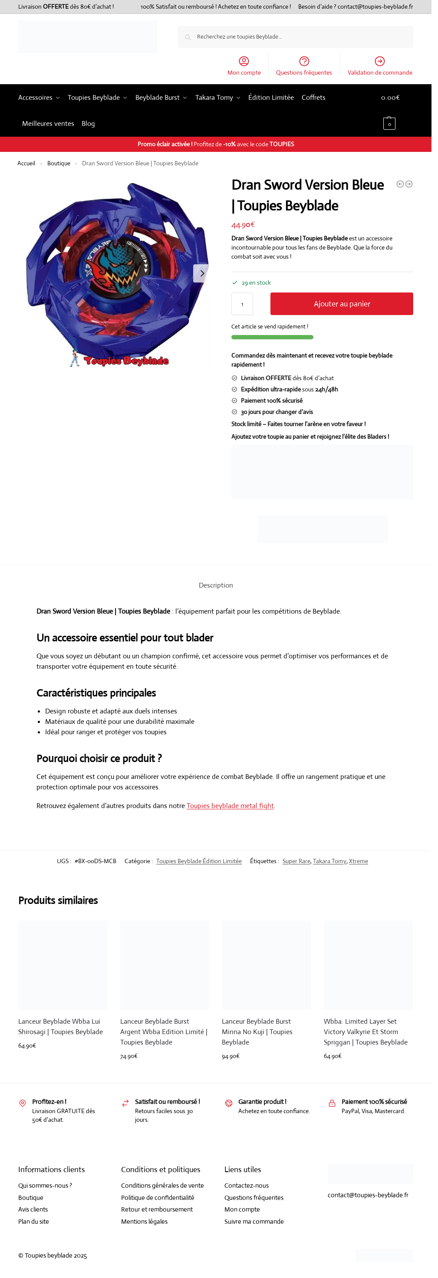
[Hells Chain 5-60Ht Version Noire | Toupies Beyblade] (409, 184)
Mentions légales (144, 1221)
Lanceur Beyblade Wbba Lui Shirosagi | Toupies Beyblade (60, 1026)
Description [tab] (216, 585)
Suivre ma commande (254, 1221)
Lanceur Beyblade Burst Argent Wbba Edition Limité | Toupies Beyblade (163, 1032)
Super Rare (296, 861)
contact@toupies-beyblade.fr (375, 6)
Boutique (58, 163)
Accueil (26, 163)
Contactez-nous (246, 1185)
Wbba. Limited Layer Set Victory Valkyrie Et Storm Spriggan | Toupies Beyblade (366, 1032)
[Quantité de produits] (242, 303)
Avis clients (33, 1209)
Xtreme (358, 861)
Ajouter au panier (342, 304)
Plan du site (33, 1221)
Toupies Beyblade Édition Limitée (199, 861)
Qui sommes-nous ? (45, 1185)
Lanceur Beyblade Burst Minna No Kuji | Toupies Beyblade (257, 1032)
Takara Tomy (329, 861)
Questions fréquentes (304, 65)
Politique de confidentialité (157, 1197)
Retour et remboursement (157, 1209)
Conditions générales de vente (162, 1185)
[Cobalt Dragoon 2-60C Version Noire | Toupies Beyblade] (400, 184)
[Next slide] (202, 273)
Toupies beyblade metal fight (230, 805)
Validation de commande (380, 65)
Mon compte (244, 65)
